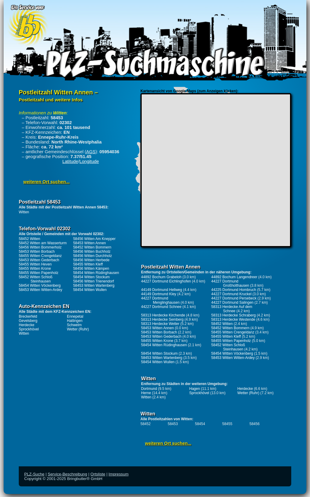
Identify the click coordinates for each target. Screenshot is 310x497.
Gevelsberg (28, 321)
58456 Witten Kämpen (91, 268)
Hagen (194, 389)
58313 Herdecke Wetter (160, 324)
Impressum (119, 474)
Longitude (89, 161)
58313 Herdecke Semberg (162, 319)
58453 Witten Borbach (37, 251)
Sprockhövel (29, 329)
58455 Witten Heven (35, 264)
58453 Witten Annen (89, 243)
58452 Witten (29, 239)
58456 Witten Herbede (91, 260)
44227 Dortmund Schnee (161, 307)
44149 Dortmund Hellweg (161, 290)
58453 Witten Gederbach (39, 260)
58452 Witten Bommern (92, 247)
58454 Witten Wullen (90, 290)
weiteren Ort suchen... (46, 181)
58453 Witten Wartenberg (93, 285)
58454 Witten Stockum (91, 277)
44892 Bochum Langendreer (234, 277)
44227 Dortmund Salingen (232, 302)
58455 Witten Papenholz (38, 273)
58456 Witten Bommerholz (40, 247)
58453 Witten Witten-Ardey (40, 290)
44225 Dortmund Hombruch (233, 290)
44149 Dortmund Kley (158, 294)
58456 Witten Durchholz (92, 256)
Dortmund (149, 389)
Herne (146, 393)
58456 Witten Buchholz (91, 251)
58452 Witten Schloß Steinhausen (35, 279)
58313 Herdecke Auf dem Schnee (231, 309)
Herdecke (26, 325)
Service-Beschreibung (67, 474)
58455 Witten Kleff (88, 264)
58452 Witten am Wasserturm (43, 243)
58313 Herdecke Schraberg (233, 315)
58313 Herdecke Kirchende (163, 315)
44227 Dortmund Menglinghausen (160, 300)
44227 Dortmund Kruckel (231, 294)
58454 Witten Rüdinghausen (96, 273)
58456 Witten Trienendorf (93, 281)
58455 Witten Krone (35, 268)
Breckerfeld (28, 316)
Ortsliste (98, 474)
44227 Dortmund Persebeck (233, 298)
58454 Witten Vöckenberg (40, 285)
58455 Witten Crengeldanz (40, 256)
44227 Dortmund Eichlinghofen (166, 281)
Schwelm (74, 325)
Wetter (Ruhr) (78, 329)
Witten (24, 212)
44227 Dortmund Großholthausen (230, 283)
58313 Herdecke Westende (233, 319)
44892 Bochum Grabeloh (161, 277)
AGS (91, 151)
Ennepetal (75, 316)
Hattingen (74, 321)
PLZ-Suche (34, 474)
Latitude (70, 161)
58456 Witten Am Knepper (94, 239)
